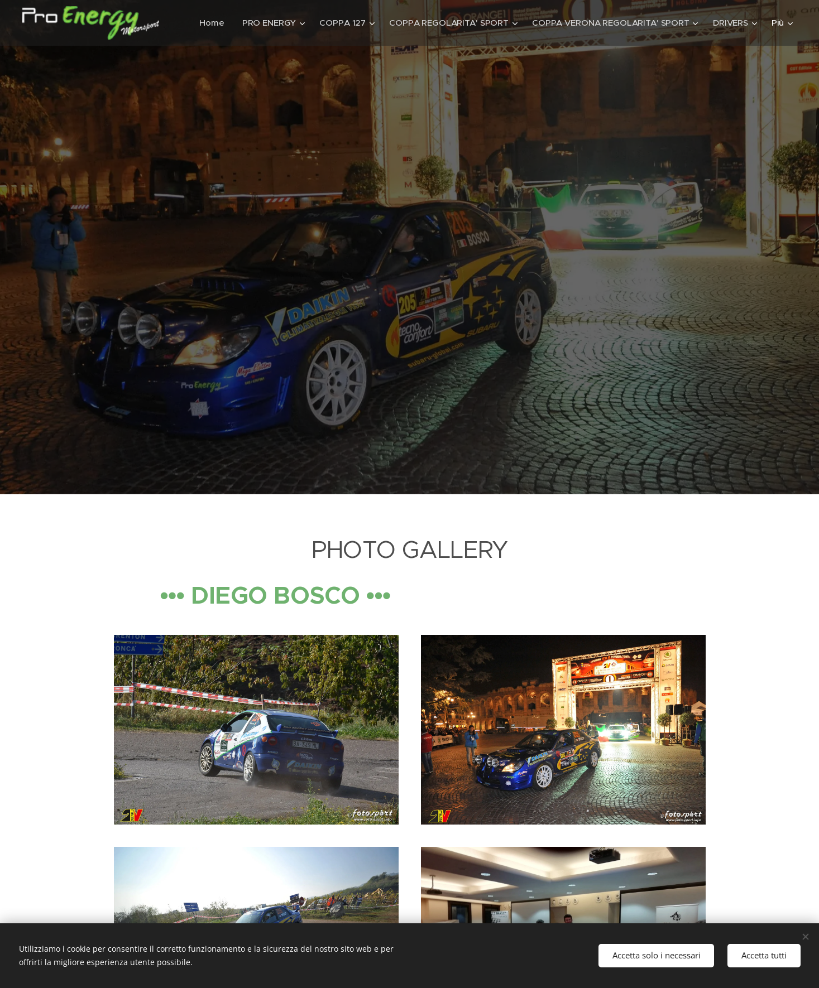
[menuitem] (208, 23)
